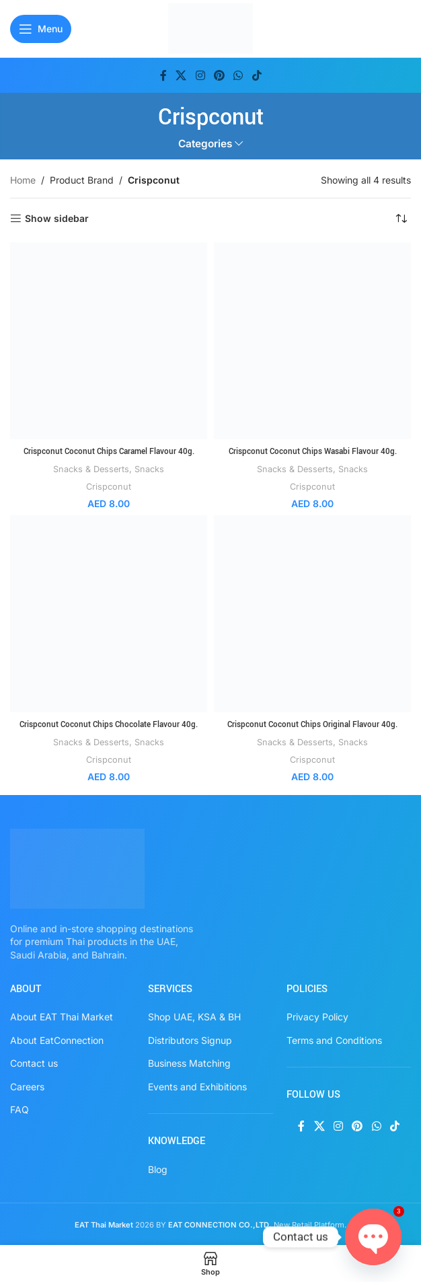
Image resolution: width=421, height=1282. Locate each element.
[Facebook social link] (163, 75)
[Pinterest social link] (219, 75)
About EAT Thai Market (61, 1016)
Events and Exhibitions (197, 1086)
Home (23, 180)
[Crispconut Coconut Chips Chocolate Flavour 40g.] (108, 613)
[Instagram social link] (200, 75)
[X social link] (181, 75)
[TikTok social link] (256, 75)
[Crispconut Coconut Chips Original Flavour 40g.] (312, 613)
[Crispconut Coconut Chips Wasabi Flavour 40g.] (312, 340)
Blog (157, 1168)
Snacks (151, 468)
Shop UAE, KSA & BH (194, 1016)
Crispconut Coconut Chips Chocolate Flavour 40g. (108, 724)
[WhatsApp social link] (238, 75)
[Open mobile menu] (40, 28)
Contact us (34, 1063)
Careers (27, 1086)
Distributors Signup (190, 1039)
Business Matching (189, 1063)
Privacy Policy (317, 1016)
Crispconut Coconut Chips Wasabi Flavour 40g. (313, 451)
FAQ (19, 1109)
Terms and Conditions (334, 1039)
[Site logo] (211, 27)
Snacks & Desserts (90, 468)
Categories (205, 144)
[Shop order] (401, 219)
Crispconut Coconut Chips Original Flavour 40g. (312, 724)
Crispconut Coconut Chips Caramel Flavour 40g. (108, 451)
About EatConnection (57, 1039)
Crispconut (108, 486)
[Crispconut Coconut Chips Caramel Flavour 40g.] (108, 340)
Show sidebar (57, 218)
